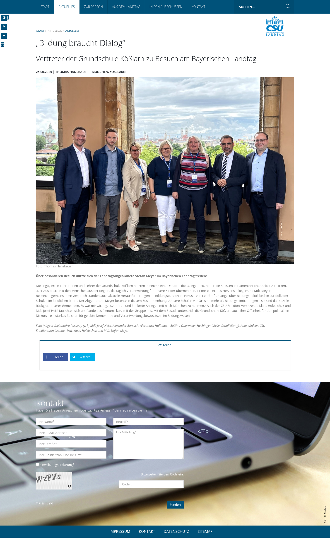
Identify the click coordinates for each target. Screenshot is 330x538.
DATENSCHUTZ (176, 531)
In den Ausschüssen (165, 7)
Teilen (165, 345)
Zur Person (93, 7)
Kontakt (198, 7)
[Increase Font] (4, 36)
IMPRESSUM (120, 531)
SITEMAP (205, 531)
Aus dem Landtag (126, 7)
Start (45, 7)
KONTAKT (147, 531)
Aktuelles (67, 7)
